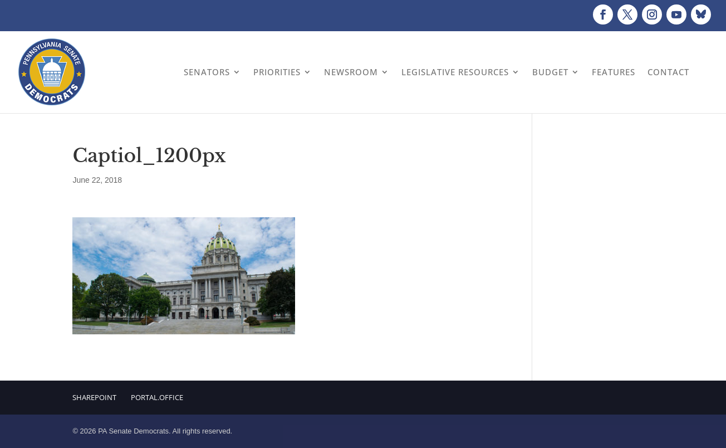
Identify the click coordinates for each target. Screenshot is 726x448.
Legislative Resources (455, 71)
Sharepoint (94, 397)
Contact (668, 71)
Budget (550, 71)
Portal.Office (157, 397)
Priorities (277, 71)
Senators (207, 71)
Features (613, 71)
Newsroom (351, 71)
